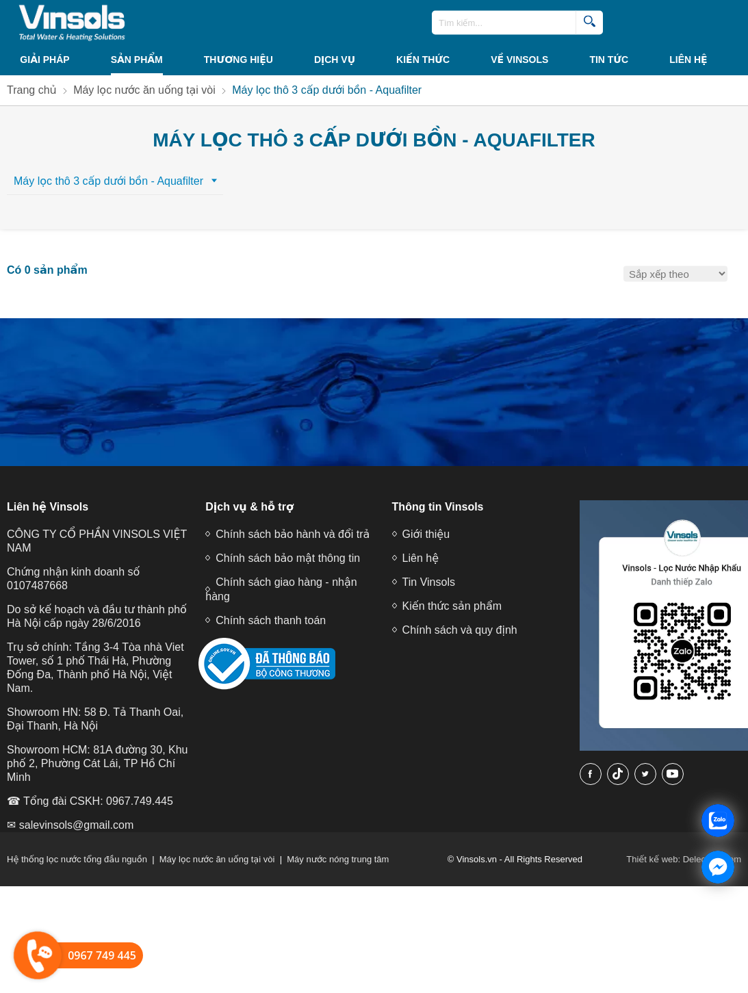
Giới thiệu (426, 534)
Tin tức (608, 59)
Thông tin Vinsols (438, 507)
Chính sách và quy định (459, 630)
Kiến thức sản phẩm (452, 606)
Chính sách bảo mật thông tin (288, 558)
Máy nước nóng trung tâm (338, 859)
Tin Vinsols (428, 582)
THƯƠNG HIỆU (238, 59)
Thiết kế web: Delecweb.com (683, 859)
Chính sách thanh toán (271, 620)
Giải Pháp (44, 59)
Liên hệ (688, 59)
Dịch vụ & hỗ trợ (249, 507)
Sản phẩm (137, 59)
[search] (589, 23)
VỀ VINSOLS (519, 59)
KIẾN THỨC (423, 59)
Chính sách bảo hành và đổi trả (293, 534)
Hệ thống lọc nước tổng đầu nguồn (77, 859)
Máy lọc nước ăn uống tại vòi (217, 859)
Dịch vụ (334, 59)
